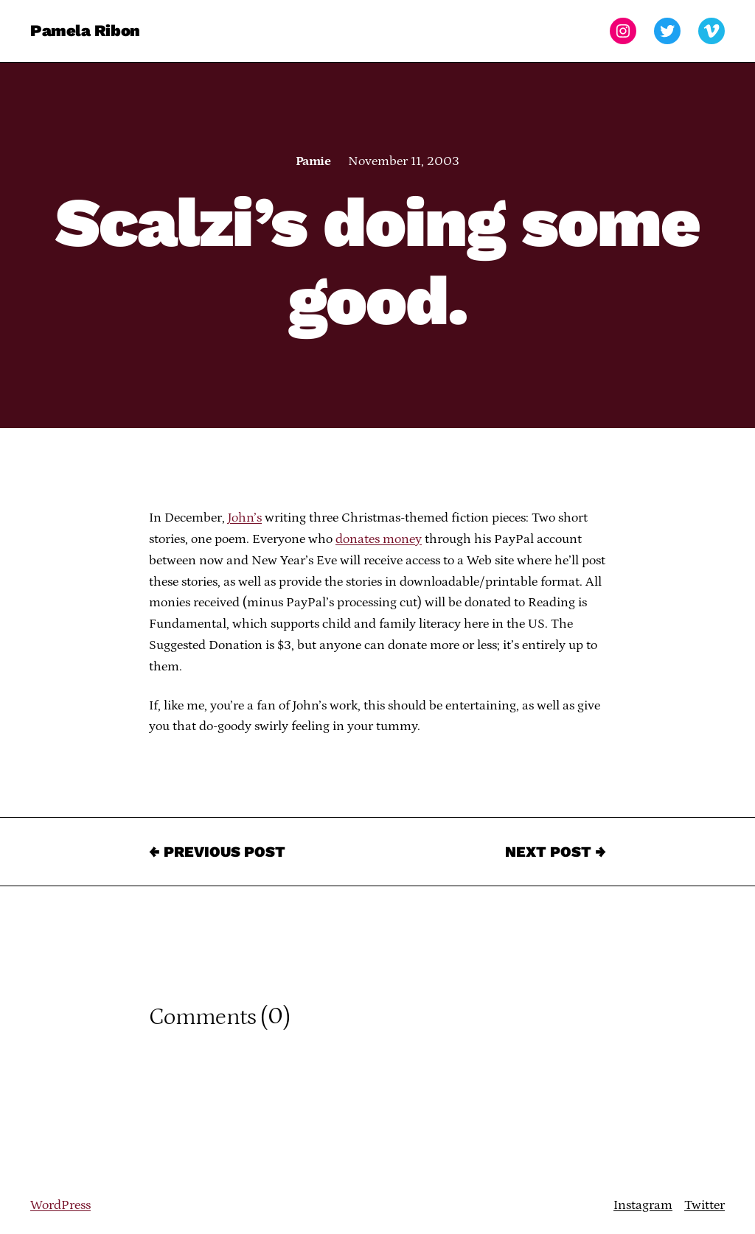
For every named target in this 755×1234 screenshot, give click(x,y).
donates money (378, 539)
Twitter (704, 1205)
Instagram (642, 1205)
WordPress (60, 1205)
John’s (245, 518)
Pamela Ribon (85, 30)
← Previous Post (217, 851)
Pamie (313, 161)
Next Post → (555, 851)
